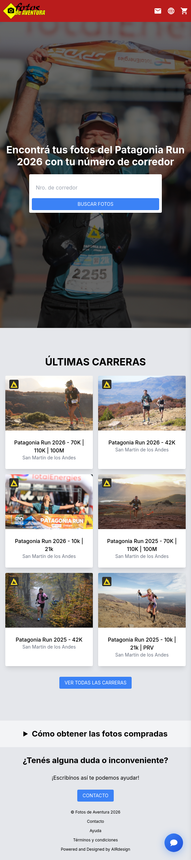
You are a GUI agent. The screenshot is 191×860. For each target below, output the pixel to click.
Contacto (95, 821)
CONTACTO (95, 795)
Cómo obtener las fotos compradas (100, 734)
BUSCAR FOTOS (95, 204)
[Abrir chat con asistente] (173, 842)
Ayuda (95, 830)
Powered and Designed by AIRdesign (95, 849)
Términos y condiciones (95, 839)
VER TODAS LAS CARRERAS (96, 682)
